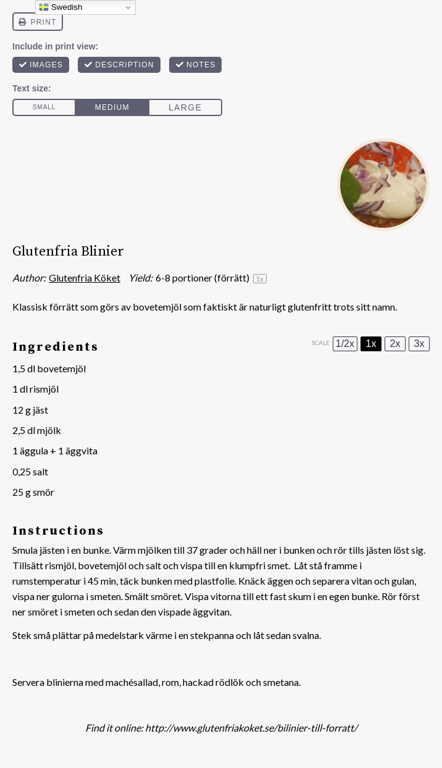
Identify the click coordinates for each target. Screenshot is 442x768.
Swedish (60, 7)
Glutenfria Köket (84, 277)
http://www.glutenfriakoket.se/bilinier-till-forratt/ (251, 727)
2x (395, 343)
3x (419, 343)
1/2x (345, 343)
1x (371, 343)
